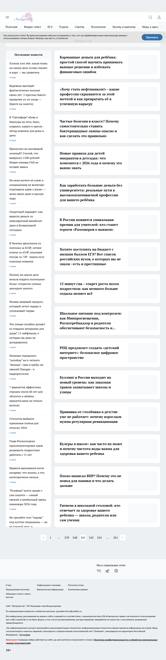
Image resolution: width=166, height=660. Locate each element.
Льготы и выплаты (124, 27)
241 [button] (83, 537)
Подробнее (24, 634)
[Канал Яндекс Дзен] (116, 570)
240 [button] (75, 537)
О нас (8, 585)
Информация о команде (48, 585)
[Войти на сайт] (159, 17)
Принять (152, 37)
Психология (98, 27)
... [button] (58, 537)
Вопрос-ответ (32, 27)
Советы (79, 27)
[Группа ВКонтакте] (98, 570)
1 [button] (50, 537)
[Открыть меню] (7, 17)
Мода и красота (152, 27)
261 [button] (115, 537)
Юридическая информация (50, 589)
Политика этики (76, 585)
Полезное (12, 27)
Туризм (63, 27)
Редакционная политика (17, 589)
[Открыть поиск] (150, 17)
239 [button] (66, 537)
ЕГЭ (50, 27)
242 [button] (91, 537)
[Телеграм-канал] (107, 570)
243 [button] (99, 537)
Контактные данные (78, 589)
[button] (43, 537)
